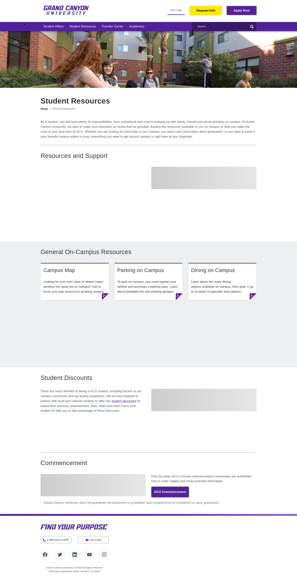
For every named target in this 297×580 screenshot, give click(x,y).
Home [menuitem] (44, 108)
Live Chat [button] (95, 539)
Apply (245, 11)
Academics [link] (136, 26)
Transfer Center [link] (112, 26)
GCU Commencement (170, 491)
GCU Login (177, 11)
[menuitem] (53, 26)
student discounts (124, 401)
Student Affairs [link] (53, 26)
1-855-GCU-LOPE (58, 539)
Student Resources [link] (82, 26)
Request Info (205, 10)
